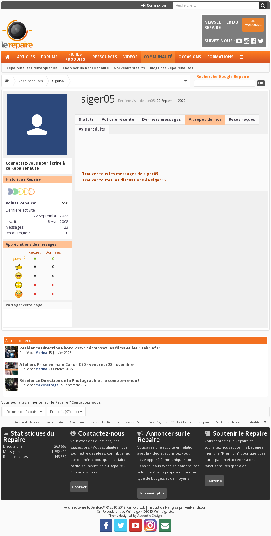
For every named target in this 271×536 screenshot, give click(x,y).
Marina (41, 352)
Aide (62, 422)
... (199, 68)
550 (65, 203)
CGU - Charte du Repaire (191, 422)
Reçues (35, 252)
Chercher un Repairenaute (86, 68)
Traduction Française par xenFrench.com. (178, 507)
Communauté (158, 56)
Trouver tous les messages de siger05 (120, 173)
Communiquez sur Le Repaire (95, 422)
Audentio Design (149, 515)
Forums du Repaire (22, 411)
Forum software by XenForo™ (104, 507)
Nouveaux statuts (129, 68)
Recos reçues (242, 119)
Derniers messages (161, 119)
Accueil (7, 57)
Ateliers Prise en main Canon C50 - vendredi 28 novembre (76, 364)
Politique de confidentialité (237, 422)
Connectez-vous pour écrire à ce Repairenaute (35, 165)
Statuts (86, 119)
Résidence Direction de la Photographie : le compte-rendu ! (79, 380)
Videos (130, 56)
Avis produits (92, 129)
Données (53, 252)
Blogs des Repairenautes (171, 68)
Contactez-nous (86, 402)
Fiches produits (75, 57)
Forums (49, 56)
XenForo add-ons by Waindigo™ (119, 511)
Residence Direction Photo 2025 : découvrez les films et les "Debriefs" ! (90, 348)
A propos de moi (205, 119)
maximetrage (47, 385)
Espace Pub (132, 422)
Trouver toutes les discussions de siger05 (124, 180)
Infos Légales (156, 422)
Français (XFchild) (64, 411)
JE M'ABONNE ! (253, 25)
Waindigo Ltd (163, 511)
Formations (220, 56)
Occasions (189, 56)
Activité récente (118, 119)
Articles (26, 56)
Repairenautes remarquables (32, 68)
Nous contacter (43, 422)
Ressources (105, 56)
